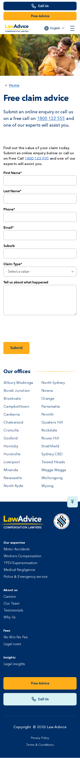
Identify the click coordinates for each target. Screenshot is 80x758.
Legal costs (12, 644)
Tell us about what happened (25, 282)
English (55, 28)
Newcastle (13, 478)
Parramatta (50, 407)
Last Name (11, 191)
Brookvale (12, 399)
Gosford (11, 438)
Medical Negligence (19, 570)
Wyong (47, 486)
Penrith (47, 414)
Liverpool (12, 462)
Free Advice (40, 16)
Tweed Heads (53, 462)
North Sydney (53, 383)
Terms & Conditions (40, 744)
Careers (10, 597)
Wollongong (52, 478)
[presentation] (35, 328)
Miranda (11, 470)
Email (7, 227)
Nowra (47, 391)
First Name (11, 173)
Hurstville (12, 454)
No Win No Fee (16, 637)
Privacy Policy (40, 738)
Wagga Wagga (53, 470)
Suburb (9, 246)
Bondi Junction (17, 391)
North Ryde (13, 486)
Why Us (10, 617)
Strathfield (50, 446)
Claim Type (11, 264)
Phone (8, 209)
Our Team (11, 603)
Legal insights (14, 664)
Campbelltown (16, 407)
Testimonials (13, 610)
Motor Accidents (17, 549)
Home (14, 85)
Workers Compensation (22, 556)
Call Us (43, 6)
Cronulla (11, 430)
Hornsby (11, 446)
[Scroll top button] (72, 501)
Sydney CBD (52, 454)
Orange (47, 399)
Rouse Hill (50, 438)
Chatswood (13, 422)
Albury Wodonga (18, 383)
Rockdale (49, 430)
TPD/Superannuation (20, 563)
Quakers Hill (52, 422)
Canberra (12, 414)
